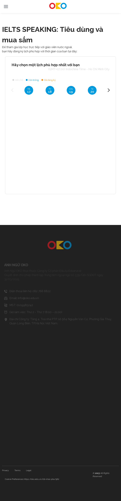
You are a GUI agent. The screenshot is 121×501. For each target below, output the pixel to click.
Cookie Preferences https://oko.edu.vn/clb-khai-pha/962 (32, 479)
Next (108, 90)
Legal (28, 470)
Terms (17, 470)
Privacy (5, 470)
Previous (13, 90)
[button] (6, 6)
